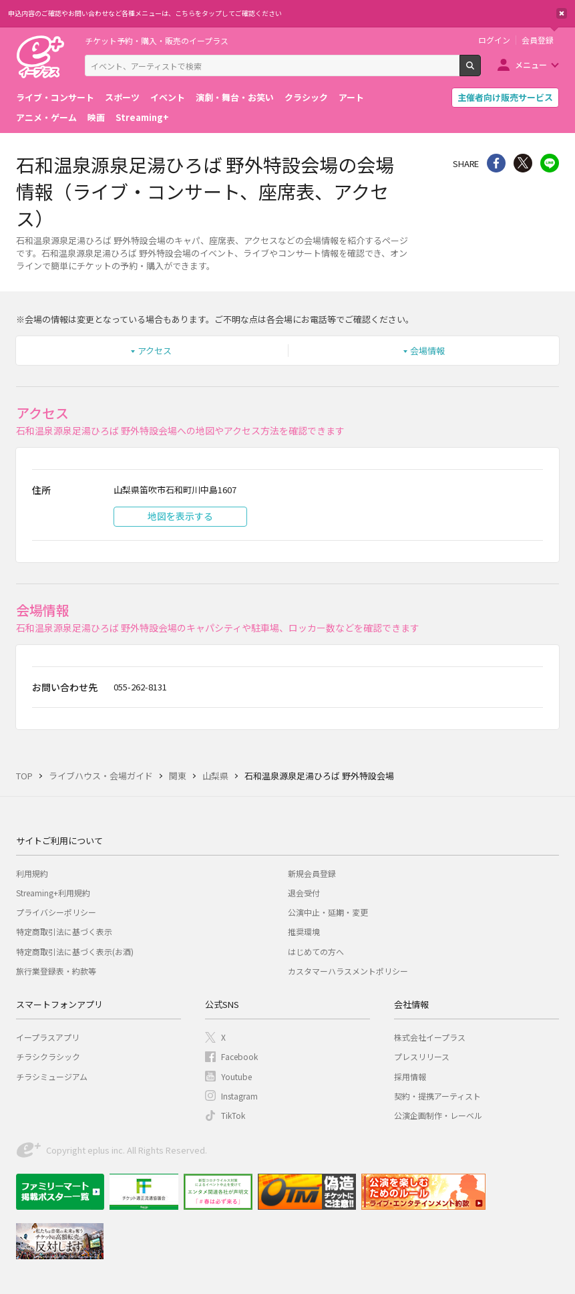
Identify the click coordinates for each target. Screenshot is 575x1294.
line (549, 163)
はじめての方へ (316, 951)
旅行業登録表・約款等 (56, 971)
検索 (480, 71)
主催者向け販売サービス (505, 97)
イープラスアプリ (47, 1037)
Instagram (239, 1096)
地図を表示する (180, 516)
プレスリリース (421, 1056)
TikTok (233, 1115)
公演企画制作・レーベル (438, 1115)
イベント (167, 97)
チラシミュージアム (51, 1076)
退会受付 (304, 892)
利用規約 (32, 873)
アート (351, 97)
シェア (496, 163)
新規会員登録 (312, 873)
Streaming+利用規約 (53, 892)
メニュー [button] (531, 64)
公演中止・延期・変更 (328, 912)
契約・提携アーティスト (437, 1096)
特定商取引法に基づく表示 (64, 931)
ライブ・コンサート (55, 97)
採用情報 (410, 1076)
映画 (96, 117)
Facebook (239, 1056)
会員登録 (538, 40)
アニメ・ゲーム (46, 117)
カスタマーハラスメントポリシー (348, 971)
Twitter (523, 163)
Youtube (236, 1076)
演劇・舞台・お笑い (235, 97)
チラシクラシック (48, 1056)
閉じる (561, 13)
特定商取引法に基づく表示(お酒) (75, 951)
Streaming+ (142, 117)
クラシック (306, 97)
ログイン (494, 40)
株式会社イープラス (429, 1037)
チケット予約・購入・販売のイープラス (156, 40)
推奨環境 (304, 931)
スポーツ (122, 97)
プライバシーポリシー (56, 912)
